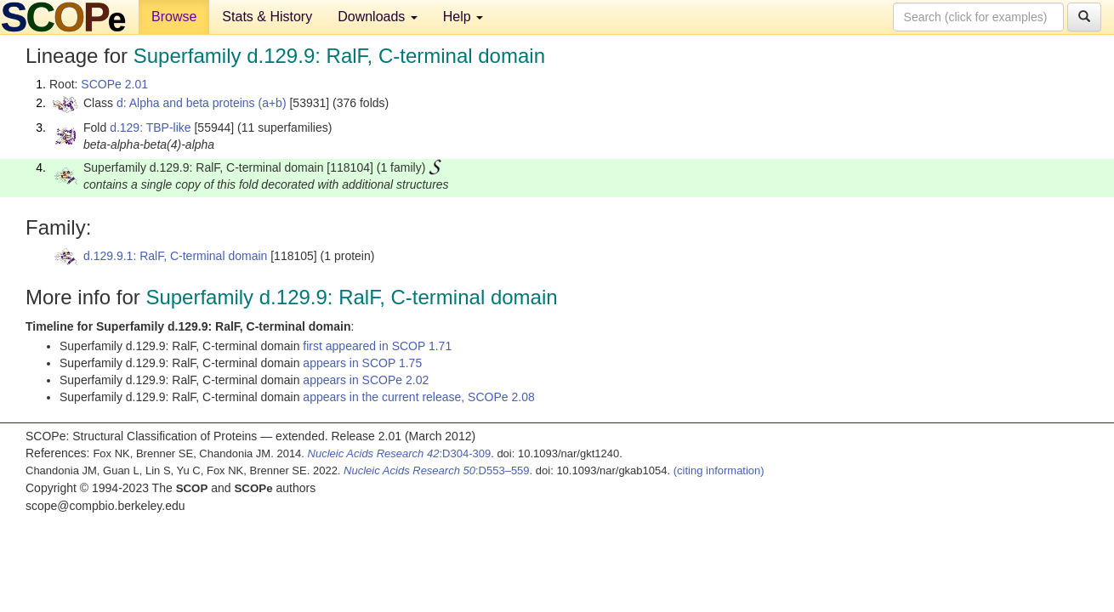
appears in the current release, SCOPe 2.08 (418, 397)
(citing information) (719, 470)
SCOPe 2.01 (114, 84)
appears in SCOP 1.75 (362, 363)
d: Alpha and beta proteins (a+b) (202, 103)
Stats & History (267, 16)
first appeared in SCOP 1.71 (377, 346)
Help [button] (463, 16)
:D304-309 (400, 453)
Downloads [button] (378, 16)
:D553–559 (437, 470)
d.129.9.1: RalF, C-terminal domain (175, 256)
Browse (173, 16)
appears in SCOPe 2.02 (366, 380)
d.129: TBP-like (150, 127)
